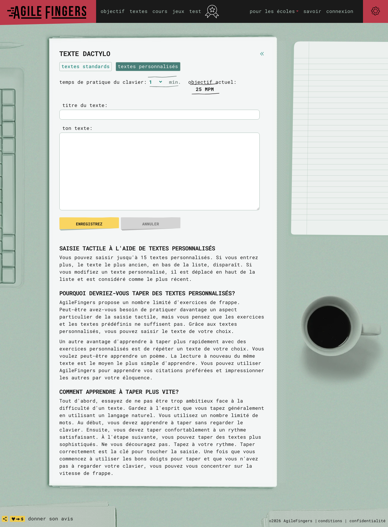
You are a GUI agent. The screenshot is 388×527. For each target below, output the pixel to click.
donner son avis (50, 518)
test (195, 11)
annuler (150, 223)
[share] (5, 519)
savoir (312, 11)
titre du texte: (83, 105)
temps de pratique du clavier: (103, 82)
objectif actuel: (212, 82)
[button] (274, 11)
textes (139, 11)
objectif (113, 11)
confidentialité (367, 520)
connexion (339, 11)
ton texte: (75, 128)
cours (159, 11)
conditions (330, 520)
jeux (178, 11)
